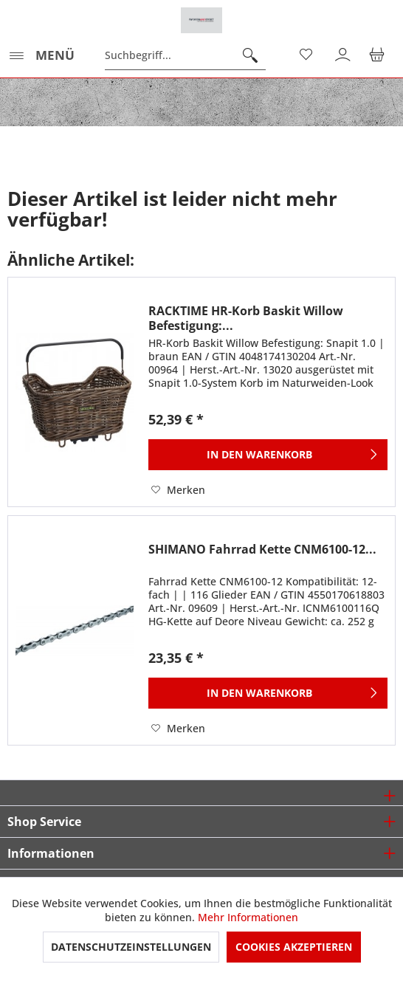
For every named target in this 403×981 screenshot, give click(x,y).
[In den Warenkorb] (268, 454)
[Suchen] (250, 55)
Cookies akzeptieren (293, 947)
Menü (42, 53)
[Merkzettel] (307, 55)
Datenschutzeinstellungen (131, 947)
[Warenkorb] (379, 55)
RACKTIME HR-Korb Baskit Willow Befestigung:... (245, 318)
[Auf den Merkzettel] (178, 490)
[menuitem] (41, 55)
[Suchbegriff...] (185, 55)
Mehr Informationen (248, 917)
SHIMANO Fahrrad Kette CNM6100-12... (262, 549)
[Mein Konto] (343, 55)
